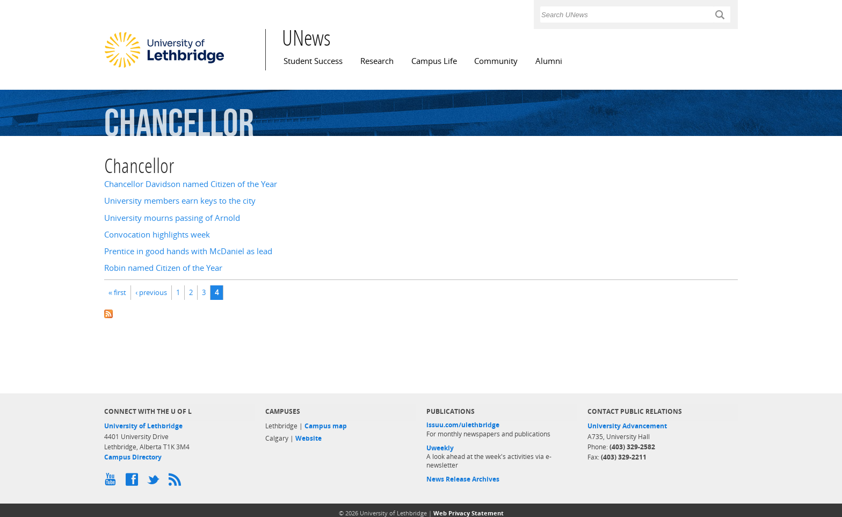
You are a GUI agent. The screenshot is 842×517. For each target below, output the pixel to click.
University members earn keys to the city (180, 200)
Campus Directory (133, 457)
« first (117, 292)
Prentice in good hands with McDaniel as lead (188, 251)
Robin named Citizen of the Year (163, 268)
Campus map (325, 426)
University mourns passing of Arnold (172, 218)
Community (496, 61)
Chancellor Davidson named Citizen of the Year (190, 184)
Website (308, 438)
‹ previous (151, 292)
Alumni (548, 61)
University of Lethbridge (143, 426)
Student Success (313, 61)
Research (377, 61)
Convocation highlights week (157, 234)
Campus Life (434, 61)
